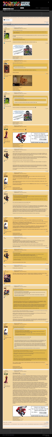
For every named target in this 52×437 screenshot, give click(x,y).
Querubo (37, 17)
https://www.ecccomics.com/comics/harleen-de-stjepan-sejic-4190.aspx (37, 310)
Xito (5, 270)
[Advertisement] (26, 14)
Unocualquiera (7, 60)
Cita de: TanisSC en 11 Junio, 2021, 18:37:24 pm (18, 288)
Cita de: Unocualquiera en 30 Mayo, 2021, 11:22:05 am (18, 95)
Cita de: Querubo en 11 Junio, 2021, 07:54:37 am (18, 194)
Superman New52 (7, 285)
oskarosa (6, 125)
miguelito (35, 17)
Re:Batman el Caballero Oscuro (18, 27)
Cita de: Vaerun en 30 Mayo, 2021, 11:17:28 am (17, 30)
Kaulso (6, 27)
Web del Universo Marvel (7, 17)
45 (8, 422)
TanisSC (6, 149)
